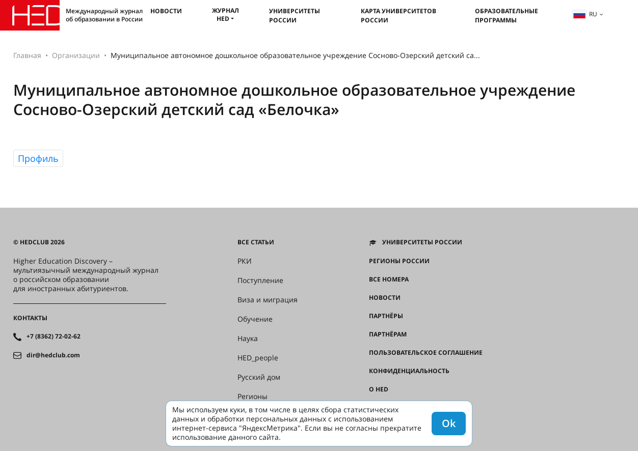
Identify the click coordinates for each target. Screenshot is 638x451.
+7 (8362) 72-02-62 (53, 336)
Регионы (252, 396)
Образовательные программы (506, 15)
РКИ (244, 261)
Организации (76, 55)
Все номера (389, 279)
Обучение (255, 319)
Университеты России (294, 15)
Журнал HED (225, 14)
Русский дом (258, 377)
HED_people (257, 357)
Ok (449, 423)
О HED (378, 389)
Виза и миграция (267, 299)
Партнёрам (388, 334)
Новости (166, 11)
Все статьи (255, 242)
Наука (247, 338)
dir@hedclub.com (53, 355)
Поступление (260, 280)
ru (585, 14)
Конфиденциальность (409, 371)
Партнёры (386, 316)
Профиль (38, 158)
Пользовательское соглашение (426, 353)
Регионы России (399, 261)
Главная (27, 55)
